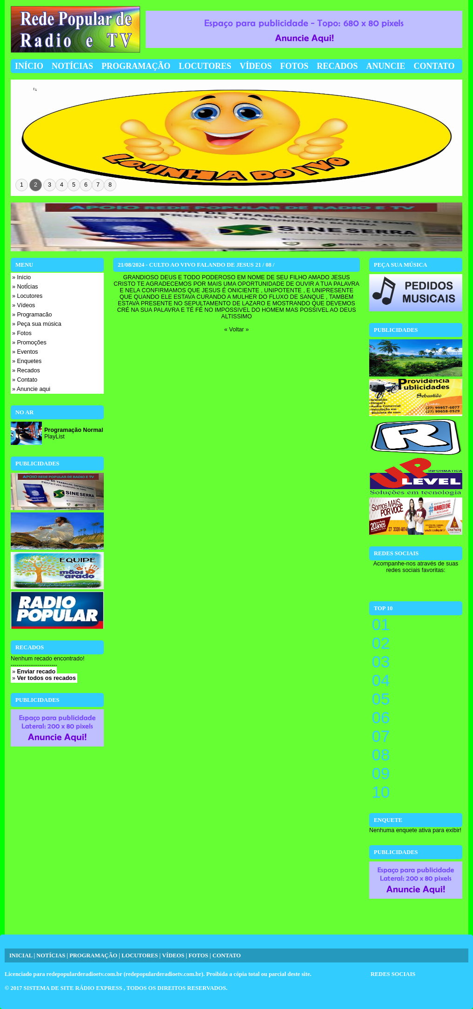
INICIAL (20, 955)
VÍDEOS (173, 955)
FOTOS (198, 955)
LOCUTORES (140, 955)
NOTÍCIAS (50, 955)
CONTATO (226, 955)
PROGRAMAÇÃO (93, 955)
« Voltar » (236, 329)
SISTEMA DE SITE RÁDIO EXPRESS (74, 988)
